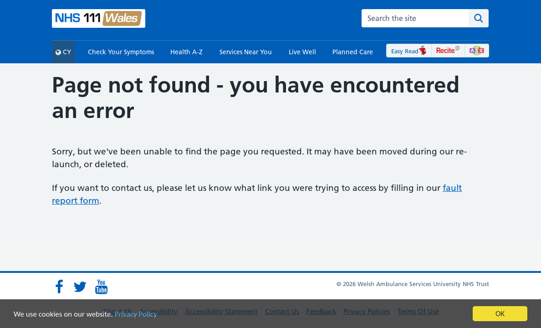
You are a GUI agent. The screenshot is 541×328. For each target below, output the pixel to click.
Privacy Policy (136, 314)
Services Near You (245, 52)
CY (63, 52)
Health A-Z (186, 52)
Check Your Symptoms (121, 52)
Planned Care (352, 52)
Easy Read (409, 51)
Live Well (302, 52)
